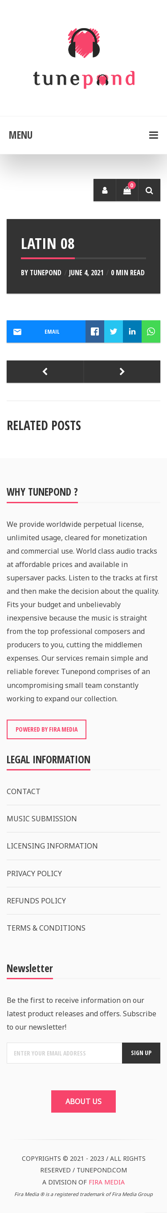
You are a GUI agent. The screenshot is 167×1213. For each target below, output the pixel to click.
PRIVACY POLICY (34, 873)
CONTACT (24, 791)
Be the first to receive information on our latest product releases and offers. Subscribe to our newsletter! (81, 1013)
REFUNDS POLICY (36, 901)
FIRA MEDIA (107, 1182)
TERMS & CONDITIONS (46, 928)
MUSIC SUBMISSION (42, 819)
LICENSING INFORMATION (52, 846)
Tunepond (45, 272)
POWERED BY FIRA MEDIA (46, 729)
